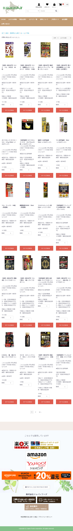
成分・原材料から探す (13, 33)
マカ (27, 33)
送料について (44, 19)
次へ (40, 412)
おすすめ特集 (12, 19)
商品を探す (22, 19)
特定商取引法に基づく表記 (29, 517)
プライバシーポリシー (45, 517)
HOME (3, 19)
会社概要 (64, 19)
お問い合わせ (5, 24)
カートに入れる (9, 110)
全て (3, 33)
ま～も (23, 33)
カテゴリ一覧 (33, 19)
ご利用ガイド (55, 19)
